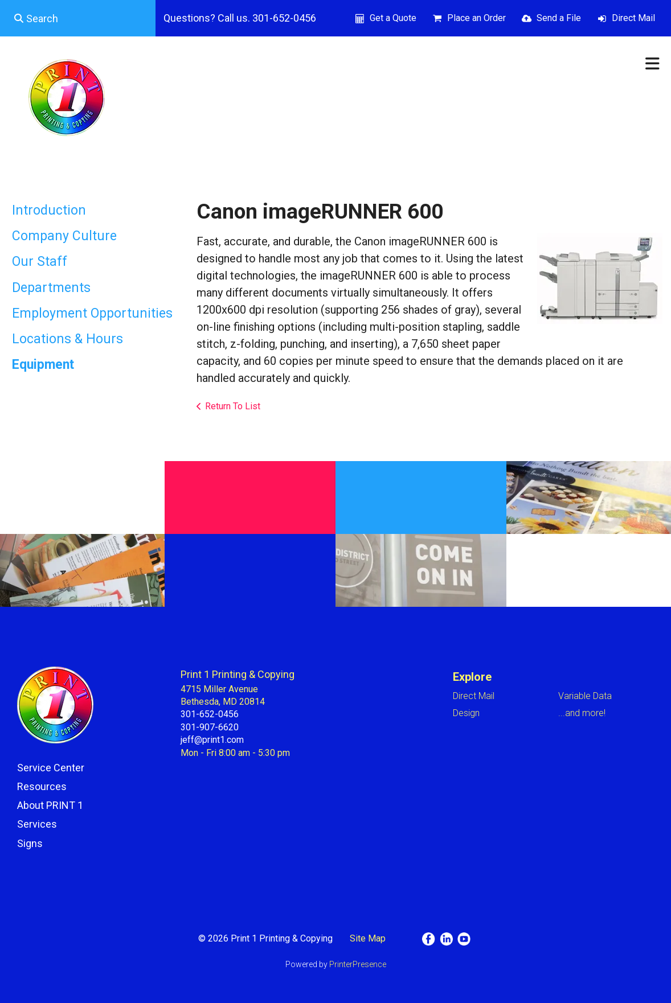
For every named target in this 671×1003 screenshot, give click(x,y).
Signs (30, 843)
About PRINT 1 (50, 805)
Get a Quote (393, 18)
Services (37, 824)
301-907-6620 (210, 727)
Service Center (50, 768)
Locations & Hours (67, 339)
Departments (51, 287)
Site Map (368, 938)
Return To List (232, 406)
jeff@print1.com (212, 739)
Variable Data (585, 695)
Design (466, 713)
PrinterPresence (357, 964)
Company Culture (64, 236)
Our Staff (39, 261)
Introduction (49, 210)
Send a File (559, 18)
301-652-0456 (210, 714)
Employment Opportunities (92, 313)
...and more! (581, 713)
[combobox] (78, 18)
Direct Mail (633, 18)
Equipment (43, 364)
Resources (42, 786)
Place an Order (476, 18)
